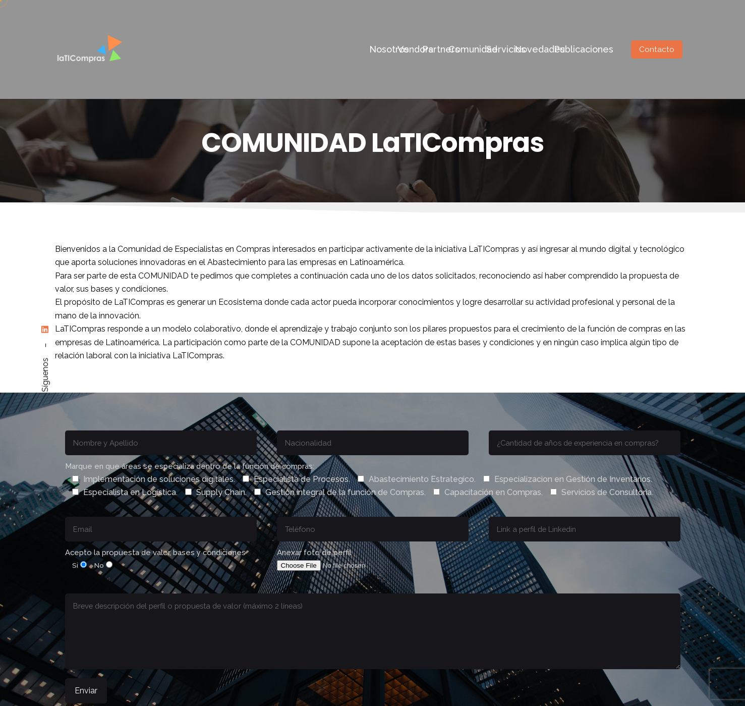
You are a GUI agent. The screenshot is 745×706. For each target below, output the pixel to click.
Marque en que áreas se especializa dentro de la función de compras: (359, 479)
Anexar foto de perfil (341, 558)
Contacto (656, 49)
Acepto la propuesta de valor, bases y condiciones (155, 558)
